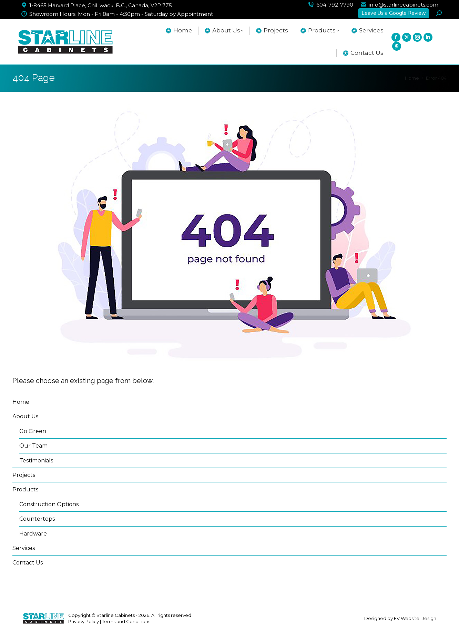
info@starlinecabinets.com (403, 4)
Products (25, 489)
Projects (23, 475)
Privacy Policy (83, 621)
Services (23, 548)
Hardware (33, 533)
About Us (25, 416)
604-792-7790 (334, 4)
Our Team (33, 445)
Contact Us (27, 562)
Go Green (32, 431)
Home (20, 402)
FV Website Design (415, 618)
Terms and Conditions (126, 621)
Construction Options (49, 504)
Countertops (37, 519)
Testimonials (36, 460)
